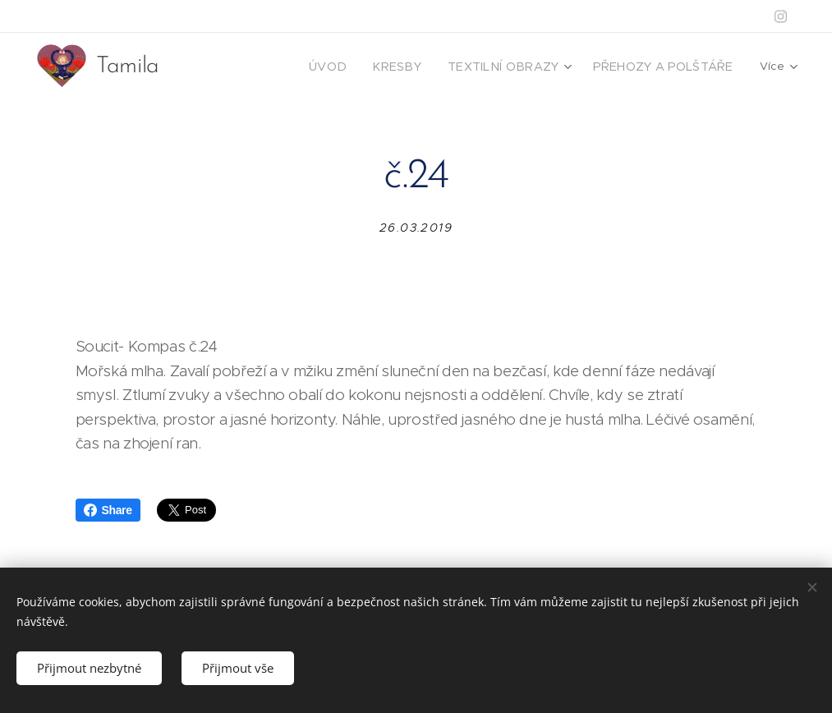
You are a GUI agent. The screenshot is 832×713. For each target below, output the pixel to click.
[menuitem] (363, 66)
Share (108, 510)
